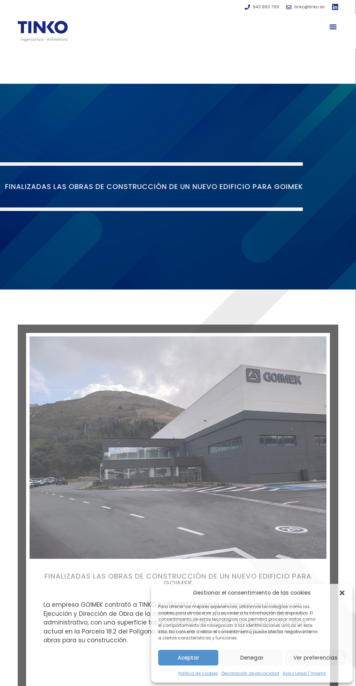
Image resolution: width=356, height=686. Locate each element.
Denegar (252, 657)
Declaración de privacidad (250, 673)
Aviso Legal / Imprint (304, 673)
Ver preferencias (315, 657)
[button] (342, 592)
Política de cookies (198, 673)
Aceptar (188, 657)
